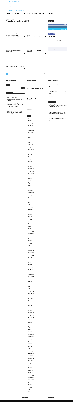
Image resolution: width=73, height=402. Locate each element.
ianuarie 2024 (30, 166)
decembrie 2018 (31, 271)
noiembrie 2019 (31, 252)
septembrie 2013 (31, 379)
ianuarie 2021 (30, 228)
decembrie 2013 (31, 374)
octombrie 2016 (31, 315)
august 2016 (30, 319)
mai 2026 (29, 118)
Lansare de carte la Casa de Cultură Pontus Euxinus (13, 34)
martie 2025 (30, 142)
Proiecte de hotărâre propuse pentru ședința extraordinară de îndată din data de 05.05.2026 (15, 104)
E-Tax (10, 3)
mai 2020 (29, 242)
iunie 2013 (30, 384)
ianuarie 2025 (30, 146)
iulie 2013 (29, 382)
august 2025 (30, 134)
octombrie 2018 (31, 274)
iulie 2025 (29, 135)
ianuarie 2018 (30, 290)
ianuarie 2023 (30, 187)
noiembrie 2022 (31, 190)
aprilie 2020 (30, 243)
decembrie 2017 (31, 291)
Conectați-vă (63, 29)
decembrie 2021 (31, 209)
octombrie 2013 (31, 377)
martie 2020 (30, 245)
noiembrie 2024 (31, 149)
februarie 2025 (30, 144)
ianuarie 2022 (30, 207)
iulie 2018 (29, 279)
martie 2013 (30, 389)
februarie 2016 (30, 329)
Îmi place (64, 24)
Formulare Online (12, 7)
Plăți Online (22, 16)
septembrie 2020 (31, 235)
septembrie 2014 (31, 358)
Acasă (7, 19)
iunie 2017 (30, 302)
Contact (44, 13)
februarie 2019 (30, 267)
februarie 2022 (30, 206)
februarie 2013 (30, 391)
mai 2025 (29, 139)
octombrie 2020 (31, 233)
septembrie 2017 (31, 296)
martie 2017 (30, 307)
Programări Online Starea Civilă (14, 9)
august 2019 (30, 257)
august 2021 (30, 216)
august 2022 (30, 195)
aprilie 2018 (30, 284)
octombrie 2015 (31, 336)
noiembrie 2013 (31, 375)
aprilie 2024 (30, 161)
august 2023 (30, 175)
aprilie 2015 (30, 346)
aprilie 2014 (30, 367)
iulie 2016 (29, 320)
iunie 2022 (30, 199)
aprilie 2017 (30, 305)
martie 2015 (30, 348)
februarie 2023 (30, 185)
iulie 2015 (29, 341)
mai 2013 (29, 386)
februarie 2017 (30, 308)
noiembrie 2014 (31, 355)
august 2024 (30, 154)
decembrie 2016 (31, 312)
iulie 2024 (29, 156)
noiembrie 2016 (31, 314)
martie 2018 (30, 286)
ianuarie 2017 (30, 310)
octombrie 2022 (31, 192)
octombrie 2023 (31, 171)
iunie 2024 (30, 158)
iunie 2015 (30, 343)
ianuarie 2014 (30, 372)
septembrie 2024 (31, 152)
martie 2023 (30, 183)
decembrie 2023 (31, 168)
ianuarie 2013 (30, 392)
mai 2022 (29, 200)
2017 (10, 19)
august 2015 (30, 339)
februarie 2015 (30, 350)
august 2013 (30, 380)
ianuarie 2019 (30, 269)
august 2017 (30, 298)
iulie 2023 (29, 176)
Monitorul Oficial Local (12, 16)
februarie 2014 (30, 370)
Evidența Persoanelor (33, 98)
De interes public (33, 13)
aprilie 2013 (30, 387)
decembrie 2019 (31, 250)
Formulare (30, 108)
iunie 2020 (30, 240)
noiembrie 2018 (31, 272)
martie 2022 (30, 204)
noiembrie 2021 (31, 211)
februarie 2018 (30, 288)
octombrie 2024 (31, 151)
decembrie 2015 (31, 332)
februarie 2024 (30, 164)
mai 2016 (29, 324)
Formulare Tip (51, 13)
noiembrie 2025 (31, 128)
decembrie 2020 (31, 230)
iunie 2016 (30, 322)
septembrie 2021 (31, 214)
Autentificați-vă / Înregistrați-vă (14, 1)
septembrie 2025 (31, 132)
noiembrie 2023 (31, 170)
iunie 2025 (30, 137)
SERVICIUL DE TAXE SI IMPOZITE (36, 88)
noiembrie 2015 (31, 334)
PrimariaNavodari (9, 36)
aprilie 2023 (30, 182)
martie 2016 (30, 327)
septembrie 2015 (31, 338)
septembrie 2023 (31, 173)
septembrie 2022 (31, 194)
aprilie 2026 (30, 120)
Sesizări (10, 6)
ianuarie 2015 (30, 351)
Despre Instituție (15, 13)
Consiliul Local (24, 13)
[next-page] (19, 74)
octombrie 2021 (31, 212)
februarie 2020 (30, 247)
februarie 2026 (30, 123)
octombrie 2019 (31, 254)
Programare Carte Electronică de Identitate (16, 10)
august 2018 (30, 278)
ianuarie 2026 (30, 125)
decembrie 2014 (31, 353)
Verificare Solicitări (12, 5)
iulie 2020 (29, 238)
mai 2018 (29, 283)
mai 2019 (29, 262)
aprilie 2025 (30, 140)
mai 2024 (29, 159)
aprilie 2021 (30, 223)
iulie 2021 (29, 218)
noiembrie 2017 (31, 293)
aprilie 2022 (30, 202)
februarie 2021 (30, 226)
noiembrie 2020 (31, 231)
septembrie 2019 (31, 255)
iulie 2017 (29, 300)
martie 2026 (30, 122)
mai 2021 (29, 221)
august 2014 (30, 360)
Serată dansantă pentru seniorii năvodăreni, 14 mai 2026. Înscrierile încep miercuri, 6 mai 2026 (15, 100)
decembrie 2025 (31, 127)
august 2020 (30, 236)
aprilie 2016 (30, 326)
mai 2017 (29, 303)
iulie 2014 (29, 362)
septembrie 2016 (31, 317)
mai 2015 (29, 344)
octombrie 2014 (31, 356)
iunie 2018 (30, 281)
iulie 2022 (29, 197)
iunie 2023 (30, 178)
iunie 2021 (30, 219)
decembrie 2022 (31, 188)
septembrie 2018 (31, 276)
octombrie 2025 (31, 130)
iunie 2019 (30, 260)
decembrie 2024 (31, 147)
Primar (8, 13)
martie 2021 (30, 224)
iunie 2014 (30, 363)
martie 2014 (30, 368)
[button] (65, 13)
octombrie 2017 (31, 295)
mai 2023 (29, 180)
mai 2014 (29, 365)
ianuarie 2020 (30, 248)
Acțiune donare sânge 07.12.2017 (15, 66)
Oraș (39, 13)
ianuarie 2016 (30, 331)
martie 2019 (30, 266)
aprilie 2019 (30, 264)
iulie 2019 (29, 259)
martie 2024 (30, 163)
